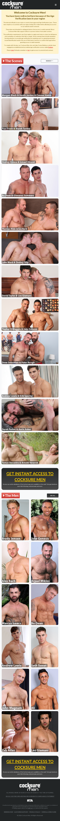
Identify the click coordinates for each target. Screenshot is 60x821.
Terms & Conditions (48, 812)
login (12, 50)
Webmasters (8, 812)
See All (52, 495)
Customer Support (21, 812)
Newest (49, 61)
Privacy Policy (34, 812)
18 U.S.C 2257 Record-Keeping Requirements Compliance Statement (30, 796)
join (28, 50)
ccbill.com (30, 808)
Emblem (50, 47)
